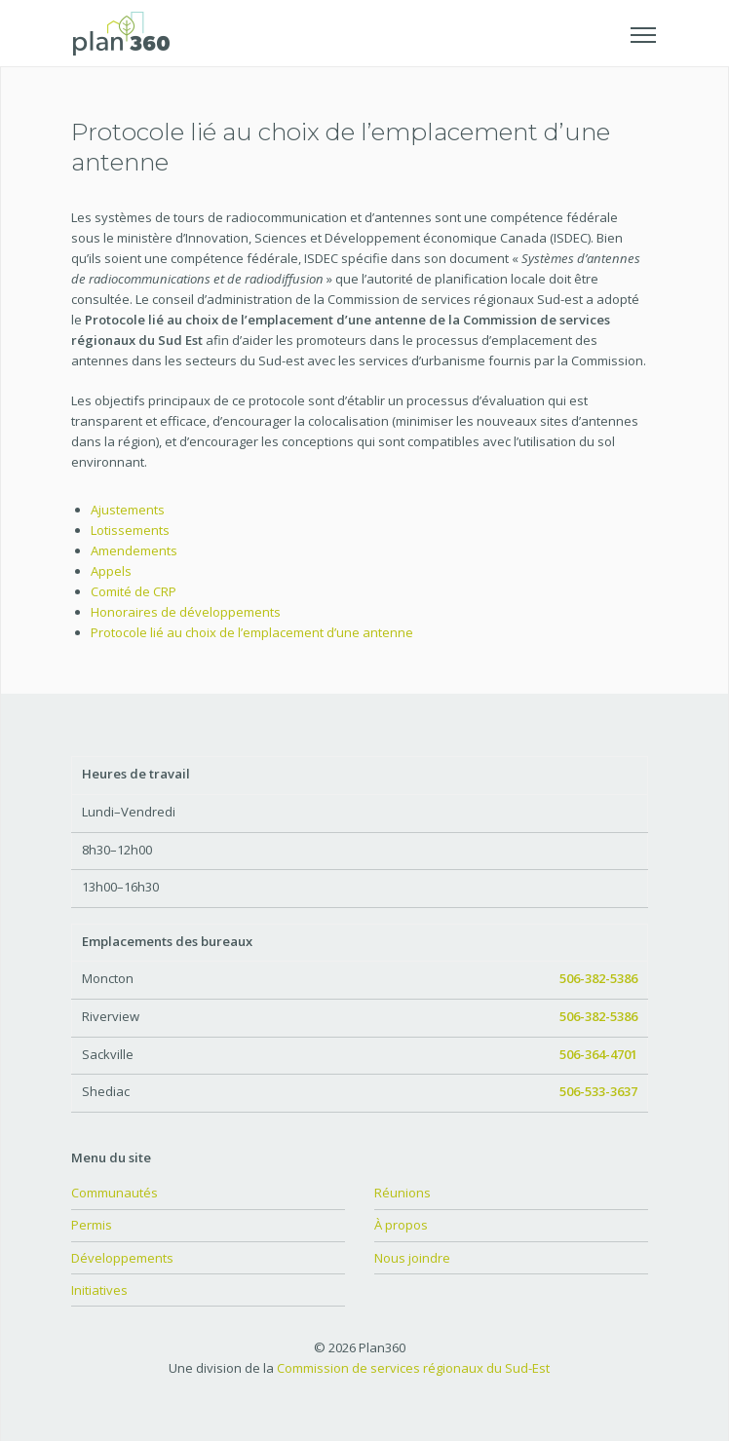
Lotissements (130, 530)
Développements (122, 1258)
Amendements (134, 550)
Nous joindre (412, 1258)
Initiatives (99, 1290)
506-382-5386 (598, 978)
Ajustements (128, 509)
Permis (91, 1224)
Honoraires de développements (186, 612)
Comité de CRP (133, 591)
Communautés (114, 1192)
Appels (111, 571)
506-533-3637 (598, 1091)
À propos (401, 1224)
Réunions (402, 1192)
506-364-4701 (598, 1054)
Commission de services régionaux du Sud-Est (413, 1368)
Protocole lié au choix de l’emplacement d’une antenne (252, 632)
